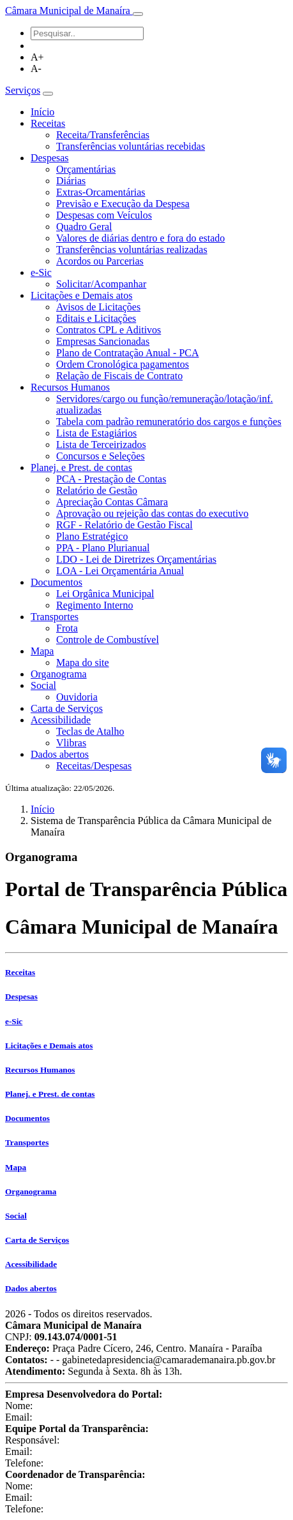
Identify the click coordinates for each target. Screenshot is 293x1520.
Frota (67, 628)
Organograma (59, 674)
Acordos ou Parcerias (100, 261)
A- (36, 68)
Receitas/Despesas (93, 765)
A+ (37, 57)
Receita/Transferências (102, 134)
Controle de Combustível (107, 639)
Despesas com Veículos (104, 215)
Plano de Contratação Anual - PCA (127, 352)
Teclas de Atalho (90, 731)
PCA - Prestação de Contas (111, 479)
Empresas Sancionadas (102, 341)
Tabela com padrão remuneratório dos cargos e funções (169, 421)
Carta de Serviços (67, 708)
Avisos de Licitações (98, 306)
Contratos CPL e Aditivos (108, 329)
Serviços (22, 90)
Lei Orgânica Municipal (105, 593)
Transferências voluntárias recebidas (130, 146)
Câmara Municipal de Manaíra (69, 10)
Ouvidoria (77, 696)
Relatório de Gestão (96, 490)
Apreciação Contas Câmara (112, 501)
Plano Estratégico (92, 536)
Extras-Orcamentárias (100, 192)
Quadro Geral (84, 226)
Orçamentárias (86, 169)
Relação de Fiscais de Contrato (119, 375)
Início (42, 111)
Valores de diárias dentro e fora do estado (140, 238)
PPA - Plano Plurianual (103, 547)
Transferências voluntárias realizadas (131, 249)
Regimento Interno (94, 605)
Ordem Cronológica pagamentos (122, 364)
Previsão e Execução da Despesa (123, 203)
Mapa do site (82, 662)
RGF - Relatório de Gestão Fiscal (124, 524)
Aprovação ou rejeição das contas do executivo (152, 513)
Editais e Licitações (96, 318)
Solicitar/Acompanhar (101, 284)
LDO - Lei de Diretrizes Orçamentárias (136, 559)
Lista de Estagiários (96, 433)
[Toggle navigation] (138, 14)
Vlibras (71, 742)
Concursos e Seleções (100, 456)
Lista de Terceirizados (101, 444)
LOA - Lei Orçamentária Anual (120, 570)
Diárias (71, 180)
